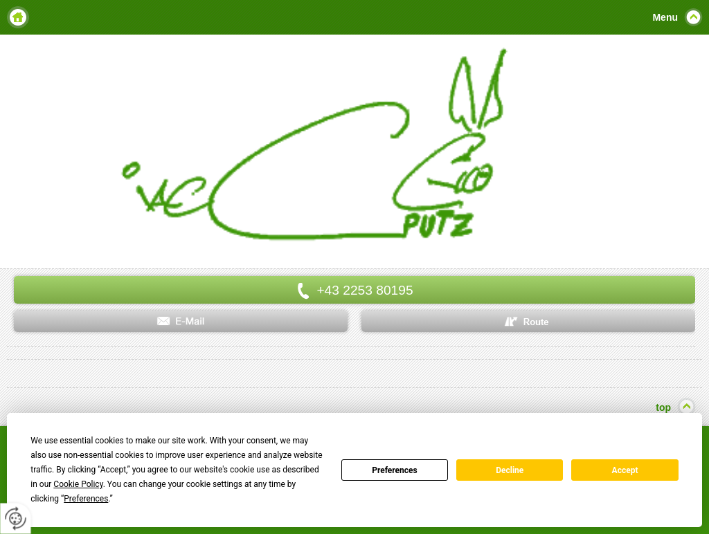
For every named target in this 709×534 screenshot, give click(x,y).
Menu (665, 17)
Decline (509, 470)
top (663, 407)
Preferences (395, 470)
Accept (625, 470)
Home (18, 17)
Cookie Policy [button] (77, 484)
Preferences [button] (86, 499)
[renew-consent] (15, 518)
